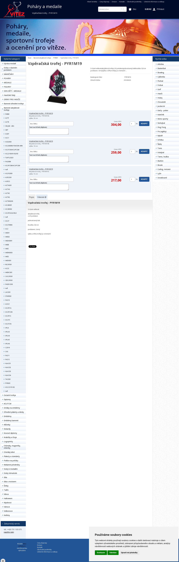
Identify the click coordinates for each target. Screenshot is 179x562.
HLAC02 (8, 367)
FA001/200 (9, 284)
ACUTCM (7, 403)
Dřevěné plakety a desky (14, 412)
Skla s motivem (10, 481)
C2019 (7, 348)
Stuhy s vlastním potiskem (10, 69)
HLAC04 (8, 375)
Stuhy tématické (10, 473)
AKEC (7, 249)
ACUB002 (8, 209)
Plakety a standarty (12, 456)
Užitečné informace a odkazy (154, 2)
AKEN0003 (8, 253)
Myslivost (7, 502)
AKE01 (7, 233)
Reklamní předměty (12, 465)
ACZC (7, 268)
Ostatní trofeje (10, 395)
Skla (5, 477)
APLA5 (7, 340)
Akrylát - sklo (9, 126)
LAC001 (8, 292)
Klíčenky (7, 424)
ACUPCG (8, 308)
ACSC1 (7, 304)
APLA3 (7, 332)
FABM (7, 114)
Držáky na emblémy (12, 408)
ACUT (7, 221)
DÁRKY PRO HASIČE (12, 99)
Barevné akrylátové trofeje (11, 109)
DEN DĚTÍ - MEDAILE (12, 91)
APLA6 (7, 344)
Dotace (114, 2)
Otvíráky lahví (9, 452)
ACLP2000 (8, 173)
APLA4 (7, 336)
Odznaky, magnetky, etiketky (12, 447)
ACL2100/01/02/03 (11, 154)
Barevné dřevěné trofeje (14, 103)
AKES (7, 257)
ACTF (7, 118)
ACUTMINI (8, 225)
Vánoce (7, 507)
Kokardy (7, 429)
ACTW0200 (9, 201)
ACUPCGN (8, 312)
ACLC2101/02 (10, 387)
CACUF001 (9, 276)
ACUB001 (8, 205)
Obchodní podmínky (134, 2)
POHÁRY (7, 78)
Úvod (29, 58)
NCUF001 (8, 264)
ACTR (7, 122)
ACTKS (7, 197)
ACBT (7, 134)
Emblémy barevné (11, 420)
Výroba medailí (10, 63)
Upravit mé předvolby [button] (129, 553)
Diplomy (7, 399)
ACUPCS (8, 316)
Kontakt (122, 2)
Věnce (6, 494)
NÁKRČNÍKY (9, 74)
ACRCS (7, 181)
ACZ (6, 229)
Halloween (8, 498)
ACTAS (7, 189)
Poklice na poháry (11, 460)
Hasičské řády (9, 95)
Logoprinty (8, 441)
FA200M (8, 162)
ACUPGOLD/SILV (11, 213)
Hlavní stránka (92, 2)
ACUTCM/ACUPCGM (12, 150)
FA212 (7, 359)
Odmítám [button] (113, 553)
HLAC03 (8, 371)
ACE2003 (8, 142)
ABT (6, 130)
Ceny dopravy (104, 2)
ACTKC (7, 193)
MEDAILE (7, 82)
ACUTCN (8, 324)
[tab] (31, 197)
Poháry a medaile (44, 6)
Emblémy (7, 416)
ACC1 (7, 138)
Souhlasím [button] (101, 553)
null (6, 169)
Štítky (6, 486)
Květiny (7, 515)
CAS (6, 352)
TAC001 (8, 379)
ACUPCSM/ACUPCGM (12, 165)
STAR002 (8, 296)
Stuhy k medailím (11, 469)
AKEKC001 (8, 272)
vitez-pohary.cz (23, 545)
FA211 (7, 355)
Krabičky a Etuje (10, 437)
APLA (7, 328)
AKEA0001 (8, 241)
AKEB (7, 245)
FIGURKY (7, 87)
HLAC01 (8, 363)
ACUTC (7, 320)
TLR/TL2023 (9, 158)
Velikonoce (8, 511)
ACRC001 (8, 177)
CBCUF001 (9, 280)
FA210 (7, 300)
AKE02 (7, 237)
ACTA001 (8, 185)
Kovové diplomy (10, 433)
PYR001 (7, 383)
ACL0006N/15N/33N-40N (14, 146)
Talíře (6, 490)
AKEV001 (8, 260)
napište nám (9, 532)
